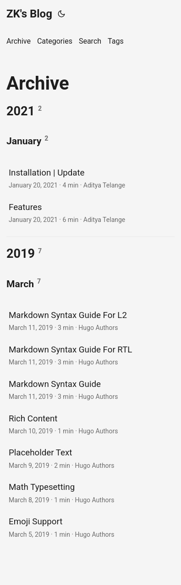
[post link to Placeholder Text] (90, 458)
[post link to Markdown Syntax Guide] (90, 389)
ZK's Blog (29, 13)
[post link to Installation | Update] (90, 178)
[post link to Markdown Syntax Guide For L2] (90, 320)
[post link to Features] (90, 212)
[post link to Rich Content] (90, 424)
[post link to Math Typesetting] (90, 492)
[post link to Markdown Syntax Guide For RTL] (90, 355)
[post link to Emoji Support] (90, 527)
